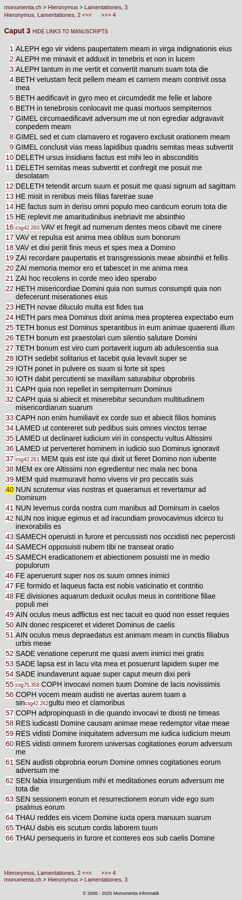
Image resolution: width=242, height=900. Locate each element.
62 (10, 780)
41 (10, 508)
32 (10, 399)
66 (10, 838)
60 (10, 744)
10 (10, 157)
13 (10, 196)
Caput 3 (18, 31)
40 (10, 489)
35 (10, 438)
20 (10, 268)
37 (10, 459)
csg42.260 (27, 228)
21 (10, 278)
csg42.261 (27, 459)
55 (10, 684)
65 (10, 828)
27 (10, 348)
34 (10, 428)
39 (10, 479)
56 (10, 694)
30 (10, 379)
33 (10, 418)
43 (10, 537)
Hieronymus (63, 7)
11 (10, 167)
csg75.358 (27, 685)
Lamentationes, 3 (106, 7)
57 (10, 713)
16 (10, 227)
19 (10, 258)
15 (10, 217)
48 (10, 596)
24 (10, 317)
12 (10, 186)
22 (10, 288)
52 (10, 653)
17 (10, 237)
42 (10, 518)
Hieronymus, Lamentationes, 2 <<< (49, 15)
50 (10, 625)
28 (10, 358)
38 (10, 469)
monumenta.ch (23, 7)
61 (10, 762)
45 (10, 557)
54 (10, 674)
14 (10, 206)
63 (10, 799)
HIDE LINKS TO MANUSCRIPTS (70, 31)
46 (10, 575)
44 (10, 547)
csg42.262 (36, 703)
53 (10, 664)
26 (10, 338)
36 (10, 448)
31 (10, 389)
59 (10, 733)
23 (10, 307)
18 (10, 247)
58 (10, 723)
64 (10, 817)
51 (10, 635)
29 (10, 368)
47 (10, 586)
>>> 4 (107, 15)
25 (10, 327)
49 (10, 614)
